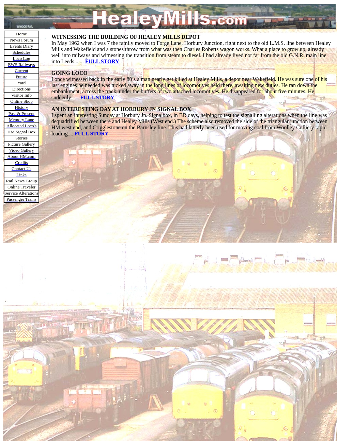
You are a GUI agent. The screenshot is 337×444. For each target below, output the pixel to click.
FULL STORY (102, 61)
